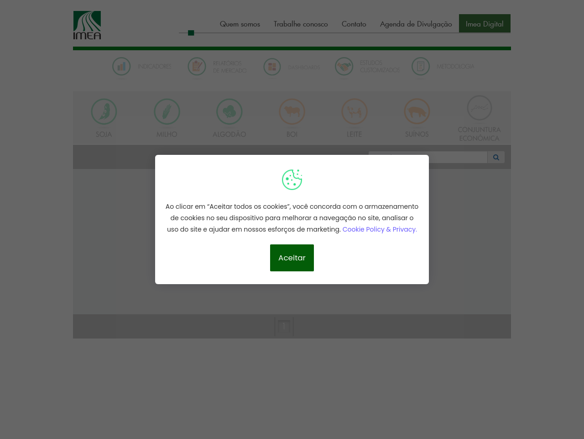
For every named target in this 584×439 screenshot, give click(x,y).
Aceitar (292, 257)
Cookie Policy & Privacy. (380, 229)
